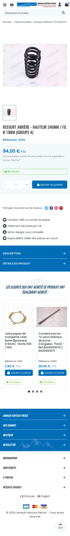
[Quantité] (16, 185)
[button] (29, 391)
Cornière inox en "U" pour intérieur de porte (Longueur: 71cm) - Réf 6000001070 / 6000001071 (51, 342)
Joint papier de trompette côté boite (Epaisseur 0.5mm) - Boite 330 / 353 (18, 340)
